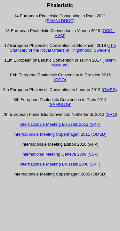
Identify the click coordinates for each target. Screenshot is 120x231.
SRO (111, 114)
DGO (60, 79)
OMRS (109, 89)
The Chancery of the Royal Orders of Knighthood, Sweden (63, 48)
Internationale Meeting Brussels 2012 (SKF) (60, 124)
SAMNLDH (60, 104)
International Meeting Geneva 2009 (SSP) (60, 154)
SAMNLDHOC (60, 20)
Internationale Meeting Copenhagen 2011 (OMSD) (60, 134)
